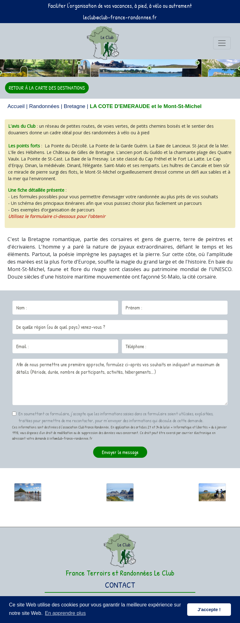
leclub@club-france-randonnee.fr (120, 17)
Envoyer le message (120, 452)
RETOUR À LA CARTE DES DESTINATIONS (47, 87)
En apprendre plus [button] (65, 613)
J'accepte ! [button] (209, 609)
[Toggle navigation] (222, 43)
